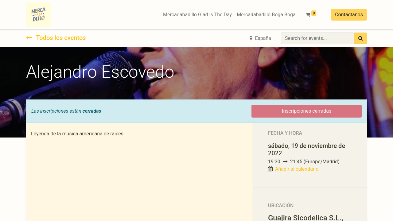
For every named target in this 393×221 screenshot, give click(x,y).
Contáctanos (349, 14)
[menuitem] (197, 15)
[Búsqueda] (360, 38)
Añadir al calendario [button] (296, 169)
